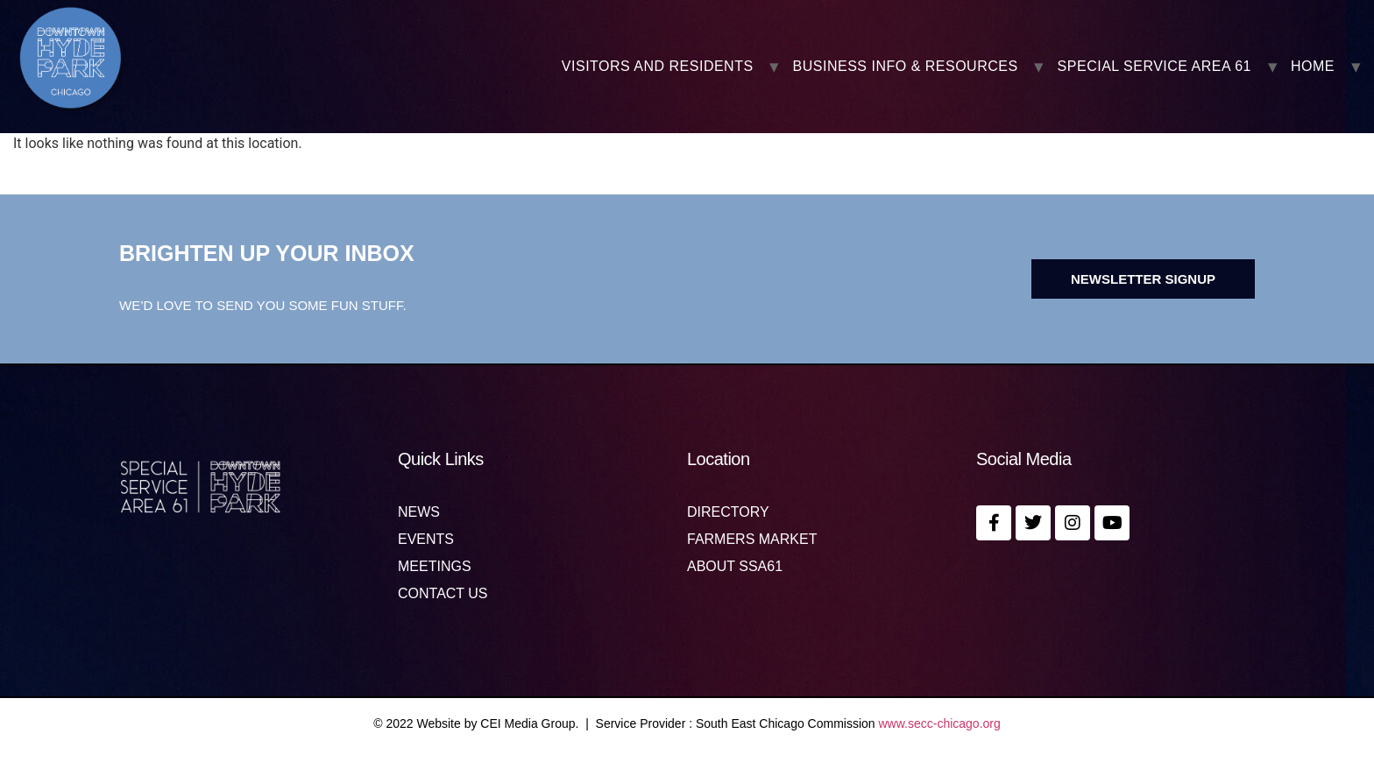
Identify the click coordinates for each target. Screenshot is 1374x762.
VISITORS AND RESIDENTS (658, 66)
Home (1313, 66)
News (419, 512)
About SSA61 (735, 567)
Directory (728, 512)
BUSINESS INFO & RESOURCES (905, 66)
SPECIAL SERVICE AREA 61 (1154, 66)
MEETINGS (434, 567)
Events (426, 540)
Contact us (443, 594)
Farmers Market (752, 540)
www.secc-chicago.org (940, 723)
